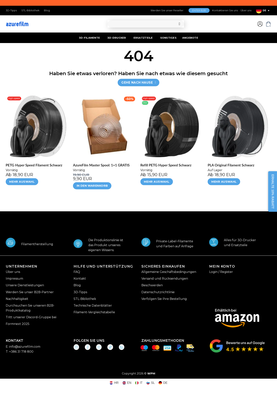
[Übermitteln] (179, 24)
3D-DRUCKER (116, 37)
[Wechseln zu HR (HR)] (114, 383)
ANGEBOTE (190, 37)
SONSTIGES (168, 37)
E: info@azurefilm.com (23, 346)
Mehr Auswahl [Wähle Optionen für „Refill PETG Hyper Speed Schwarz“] (156, 181)
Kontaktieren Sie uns (225, 10)
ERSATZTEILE (143, 37)
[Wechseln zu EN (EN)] (127, 383)
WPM (151, 373)
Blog (47, 10)
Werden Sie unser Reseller (167, 10)
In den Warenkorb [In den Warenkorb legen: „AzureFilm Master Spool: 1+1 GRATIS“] (92, 185)
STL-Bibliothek (30, 10)
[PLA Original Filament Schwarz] (239, 127)
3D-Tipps (11, 10)
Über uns (246, 10)
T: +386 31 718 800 (19, 351)
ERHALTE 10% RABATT (272, 191)
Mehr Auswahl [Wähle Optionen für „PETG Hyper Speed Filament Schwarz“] (22, 181)
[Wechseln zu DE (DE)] (163, 383)
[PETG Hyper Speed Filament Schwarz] (37, 127)
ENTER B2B (199, 10)
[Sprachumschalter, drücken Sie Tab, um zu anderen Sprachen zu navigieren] (262, 10)
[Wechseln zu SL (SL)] (150, 383)
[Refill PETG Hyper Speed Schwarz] (172, 127)
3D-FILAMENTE (89, 37)
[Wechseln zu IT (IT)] (138, 383)
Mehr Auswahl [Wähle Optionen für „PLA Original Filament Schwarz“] (224, 181)
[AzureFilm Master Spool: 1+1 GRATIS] (105, 127)
